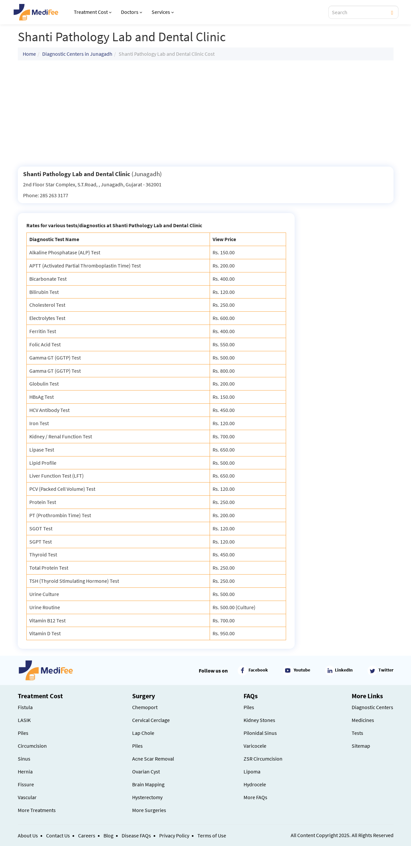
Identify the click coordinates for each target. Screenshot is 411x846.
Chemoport (145, 707)
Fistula (25, 707)
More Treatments (37, 810)
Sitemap (361, 745)
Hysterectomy (147, 797)
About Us (28, 835)
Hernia (25, 771)
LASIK (24, 720)
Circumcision (32, 745)
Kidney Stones (259, 720)
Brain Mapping (148, 784)
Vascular (27, 797)
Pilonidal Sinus (260, 733)
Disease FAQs (136, 835)
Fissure (26, 784)
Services (163, 12)
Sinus (24, 758)
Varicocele (255, 745)
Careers (86, 835)
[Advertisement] (206, 113)
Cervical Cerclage (151, 720)
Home (29, 53)
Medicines (363, 720)
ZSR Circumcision (263, 758)
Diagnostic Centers (372, 707)
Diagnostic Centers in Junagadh (77, 53)
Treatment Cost (92, 12)
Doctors (131, 12)
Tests (357, 733)
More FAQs (255, 797)
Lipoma (252, 771)
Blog (108, 835)
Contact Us (58, 835)
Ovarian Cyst (146, 771)
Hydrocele (255, 784)
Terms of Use (211, 835)
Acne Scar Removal (153, 758)
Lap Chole (143, 733)
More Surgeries (149, 810)
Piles (23, 733)
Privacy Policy (174, 835)
